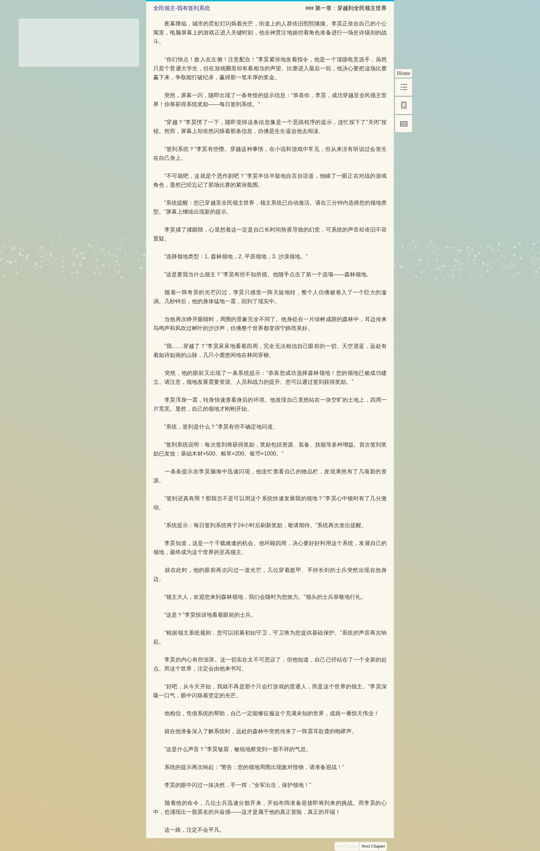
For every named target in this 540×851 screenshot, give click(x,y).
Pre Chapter (346, 846)
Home (403, 73)
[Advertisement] (79, 40)
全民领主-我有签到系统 (181, 8)
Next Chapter (373, 846)
